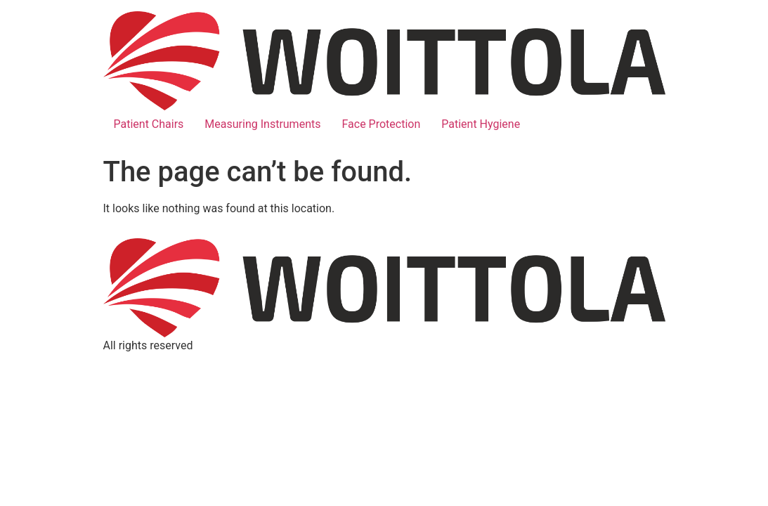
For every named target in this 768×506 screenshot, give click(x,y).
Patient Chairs (149, 124)
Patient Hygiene (480, 124)
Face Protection (380, 124)
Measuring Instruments (262, 124)
